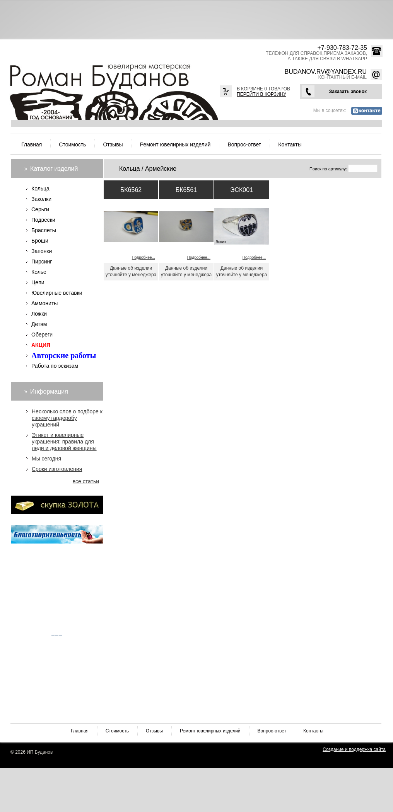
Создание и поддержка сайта (354, 749)
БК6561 (186, 190)
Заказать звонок (348, 91)
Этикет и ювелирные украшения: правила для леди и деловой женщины (64, 441)
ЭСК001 (241, 190)
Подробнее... (143, 257)
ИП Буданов (40, 752)
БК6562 (131, 190)
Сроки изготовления (57, 469)
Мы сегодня (46, 458)
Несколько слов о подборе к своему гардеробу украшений (67, 418)
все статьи (86, 481)
